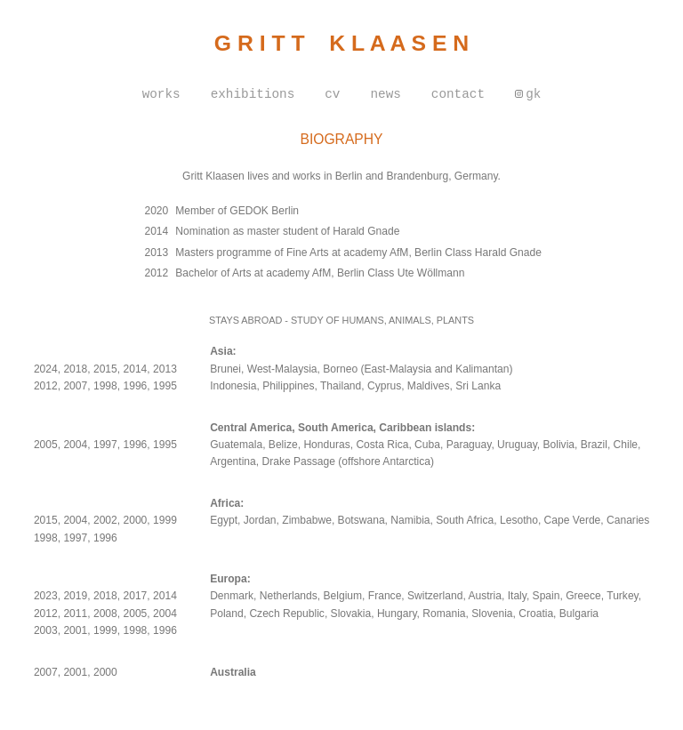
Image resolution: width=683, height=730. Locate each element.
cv (332, 94)
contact (458, 94)
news (385, 94)
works (161, 94)
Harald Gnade (508, 252)
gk (533, 94)
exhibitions (253, 94)
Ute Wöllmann (431, 273)
